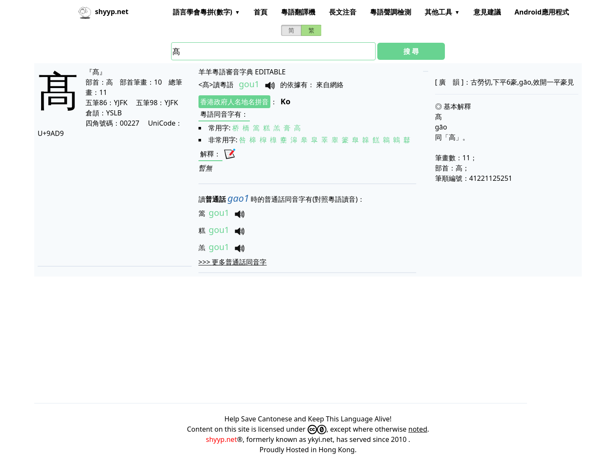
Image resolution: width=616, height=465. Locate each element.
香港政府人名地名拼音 (234, 101)
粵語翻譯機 (298, 12)
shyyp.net (221, 439)
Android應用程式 (542, 12)
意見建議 (487, 12)
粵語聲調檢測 (390, 12)
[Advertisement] (112, 202)
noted (418, 429)
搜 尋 (411, 51)
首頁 (260, 12)
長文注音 (342, 12)
